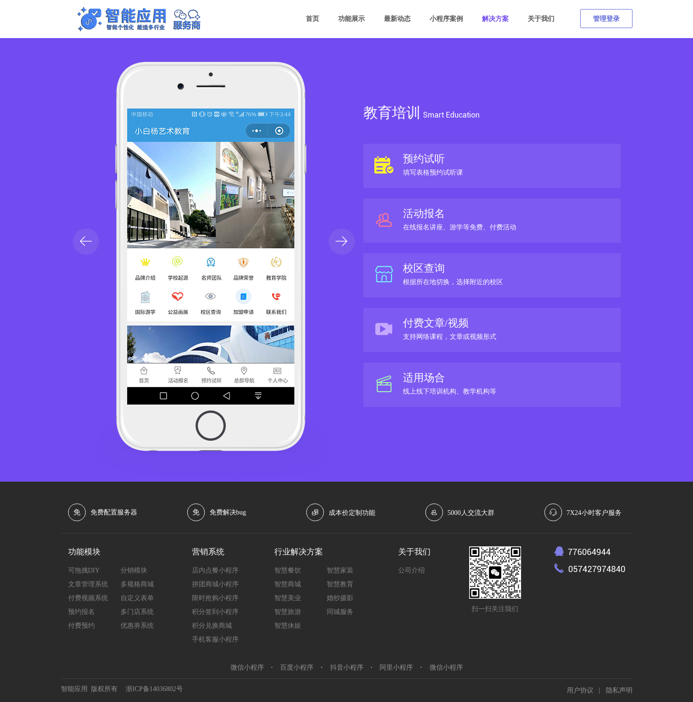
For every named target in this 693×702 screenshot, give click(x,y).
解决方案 (495, 18)
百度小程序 (296, 667)
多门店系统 (137, 611)
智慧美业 (287, 598)
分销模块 (134, 570)
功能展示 (351, 18)
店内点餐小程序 (215, 570)
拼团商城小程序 (215, 584)
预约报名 (81, 611)
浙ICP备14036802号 (154, 688)
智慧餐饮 (287, 570)
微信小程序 (247, 667)
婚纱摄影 (340, 598)
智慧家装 (340, 570)
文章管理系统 (88, 584)
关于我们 (541, 18)
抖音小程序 (346, 667)
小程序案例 (446, 18)
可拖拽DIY (84, 570)
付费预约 (81, 625)
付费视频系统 (88, 598)
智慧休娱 (287, 625)
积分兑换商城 (212, 625)
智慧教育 (340, 584)
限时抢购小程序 (215, 598)
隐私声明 (619, 690)
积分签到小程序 (215, 611)
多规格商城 (137, 584)
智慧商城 (287, 584)
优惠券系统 (137, 625)
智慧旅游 (287, 611)
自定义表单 (137, 598)
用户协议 (580, 690)
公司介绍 (411, 570)
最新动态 (397, 18)
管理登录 (606, 18)
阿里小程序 (396, 667)
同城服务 (340, 611)
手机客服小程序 (215, 639)
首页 (312, 18)
